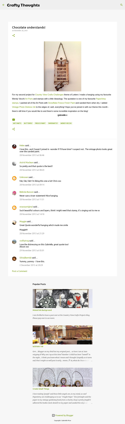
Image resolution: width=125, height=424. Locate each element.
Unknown (24, 177)
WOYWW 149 (38, 347)
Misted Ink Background (42, 310)
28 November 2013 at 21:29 (32, 233)
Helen (22, 145)
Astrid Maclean (26, 162)
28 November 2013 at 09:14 (32, 185)
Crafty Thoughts (23, 5)
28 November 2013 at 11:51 (32, 199)
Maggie (23, 221)
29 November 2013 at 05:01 (32, 250)
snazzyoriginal (26, 207)
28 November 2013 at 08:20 (32, 170)
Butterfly (28, 123)
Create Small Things (41, 389)
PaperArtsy (53, 123)
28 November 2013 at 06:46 (32, 155)
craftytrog (24, 241)
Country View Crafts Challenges (49, 95)
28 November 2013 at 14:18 (32, 214)
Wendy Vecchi (66, 123)
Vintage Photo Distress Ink (24, 107)
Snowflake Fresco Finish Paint (61, 103)
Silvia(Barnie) (25, 258)
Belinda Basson (27, 192)
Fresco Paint (40, 123)
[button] (13, 35)
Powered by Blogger (62, 415)
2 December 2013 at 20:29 (31, 265)
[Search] (43, 5)
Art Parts (29, 99)
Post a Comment (19, 271)
